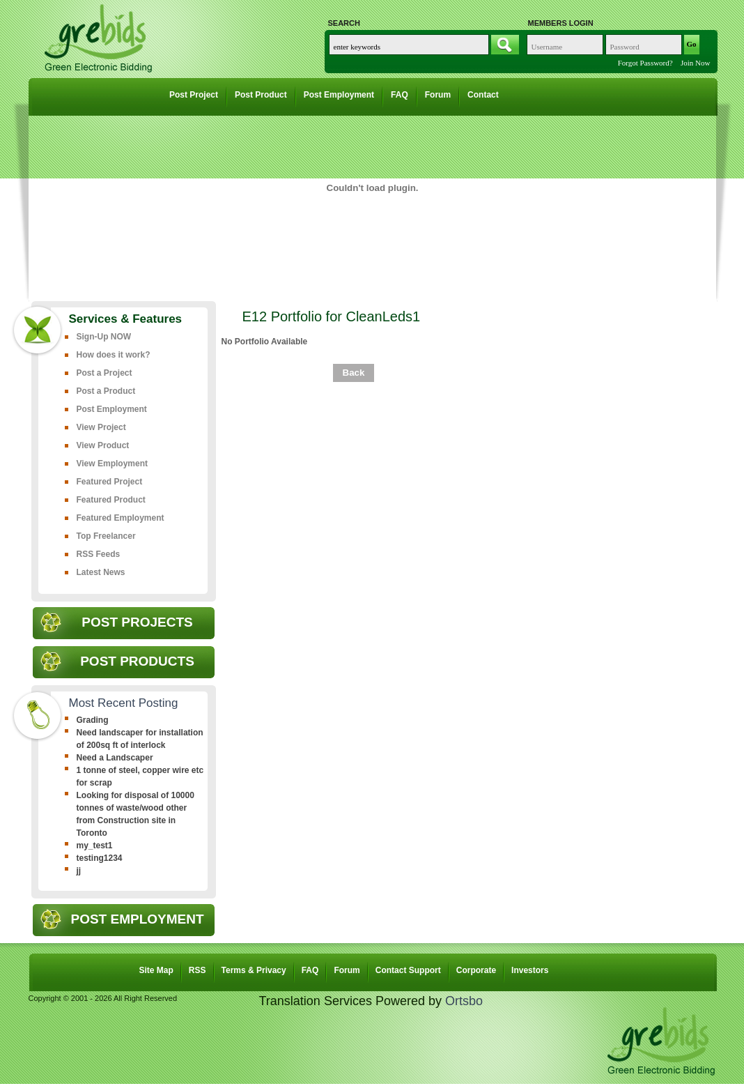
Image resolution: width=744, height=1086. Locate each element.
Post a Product (106, 391)
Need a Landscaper (115, 758)
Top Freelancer (106, 536)
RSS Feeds (99, 554)
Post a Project (104, 373)
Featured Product (111, 500)
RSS (197, 970)
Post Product (261, 95)
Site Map (156, 970)
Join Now (695, 63)
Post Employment (339, 95)
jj (79, 870)
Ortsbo (464, 1001)
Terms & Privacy (254, 970)
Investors (529, 970)
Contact (483, 95)
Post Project (193, 95)
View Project (101, 427)
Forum (438, 95)
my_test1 (95, 845)
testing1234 (100, 858)
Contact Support (408, 970)
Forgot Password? (645, 63)
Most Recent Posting (123, 703)
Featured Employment (120, 518)
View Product (103, 445)
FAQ (399, 95)
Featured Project (110, 482)
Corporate (476, 970)
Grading (93, 720)
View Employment (112, 463)
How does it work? (113, 355)
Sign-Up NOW (104, 337)
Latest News (101, 572)
